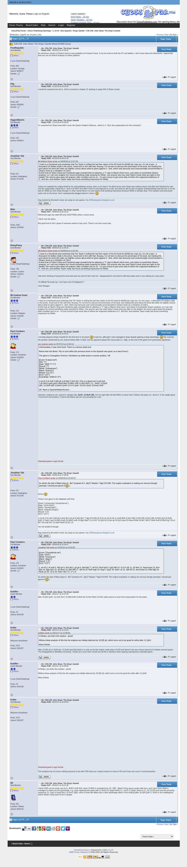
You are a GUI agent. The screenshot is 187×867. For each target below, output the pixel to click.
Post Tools (166, 49)
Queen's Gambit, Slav (85, 23)
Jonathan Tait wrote (46, 547)
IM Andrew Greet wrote (47, 161)
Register (46, 14)
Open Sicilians (81, 20)
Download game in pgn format (50, 461)
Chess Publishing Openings (39, 31)
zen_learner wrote (45, 344)
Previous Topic (162, 35)
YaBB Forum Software (78, 852)
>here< (92, 193)
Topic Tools (165, 39)
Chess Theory (16, 25)
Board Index (32, 25)
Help (43, 25)
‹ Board (27, 844)
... (25, 38)
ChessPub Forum (18, 31)
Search (51, 25)
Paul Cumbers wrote (46, 478)
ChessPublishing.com (147, 22)
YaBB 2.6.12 (107, 850)
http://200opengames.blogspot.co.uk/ (99, 200)
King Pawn (80, 17)
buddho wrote (44, 633)
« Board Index (17, 844)
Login (35, 14)
